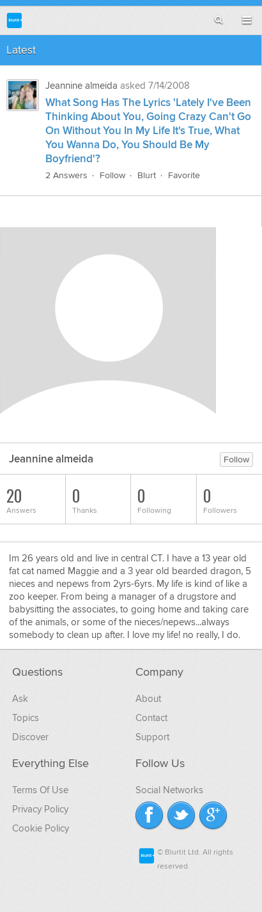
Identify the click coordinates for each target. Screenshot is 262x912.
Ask (20, 698)
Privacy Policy (40, 809)
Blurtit (14, 20)
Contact (151, 718)
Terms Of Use (40, 790)
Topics (25, 718)
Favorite (184, 175)
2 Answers (66, 175)
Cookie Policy (40, 828)
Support (152, 737)
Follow (112, 175)
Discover (30, 737)
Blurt (146, 175)
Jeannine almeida (81, 85)
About (148, 698)
